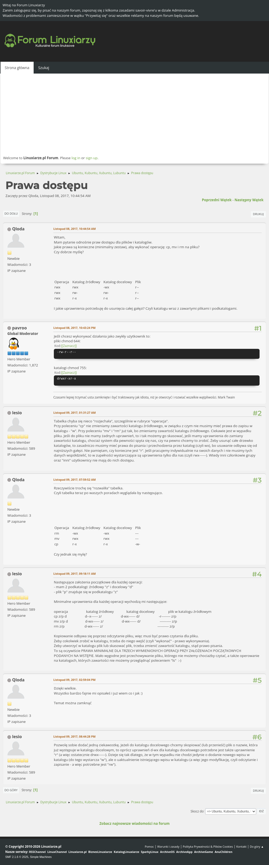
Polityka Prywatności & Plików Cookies (208, 846)
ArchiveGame (203, 852)
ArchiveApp (184, 852)
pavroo (19, 328)
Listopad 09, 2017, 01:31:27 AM (74, 413)
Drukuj (258, 214)
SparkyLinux (149, 852)
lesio (17, 413)
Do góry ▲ (257, 846)
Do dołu (11, 213)
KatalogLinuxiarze (126, 852)
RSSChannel (37, 852)
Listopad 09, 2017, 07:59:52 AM (74, 479)
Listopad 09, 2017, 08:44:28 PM (74, 736)
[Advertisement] (134, 114)
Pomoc (149, 846)
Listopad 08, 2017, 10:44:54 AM (74, 229)
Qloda (18, 229)
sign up (91, 158)
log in (75, 158)
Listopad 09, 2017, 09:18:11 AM (74, 574)
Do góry (11, 790)
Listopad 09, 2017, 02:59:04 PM (74, 680)
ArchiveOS (167, 852)
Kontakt (241, 846)
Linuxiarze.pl (78, 852)
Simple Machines (40, 856)
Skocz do (197, 811)
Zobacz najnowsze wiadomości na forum (134, 823)
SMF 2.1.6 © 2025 (16, 856)
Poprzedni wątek (216, 200)
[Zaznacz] (69, 346)
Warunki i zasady (168, 846)
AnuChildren (223, 852)
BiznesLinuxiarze (100, 852)
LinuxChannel (57, 852)
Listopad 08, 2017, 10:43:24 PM (74, 328)
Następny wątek (249, 200)
